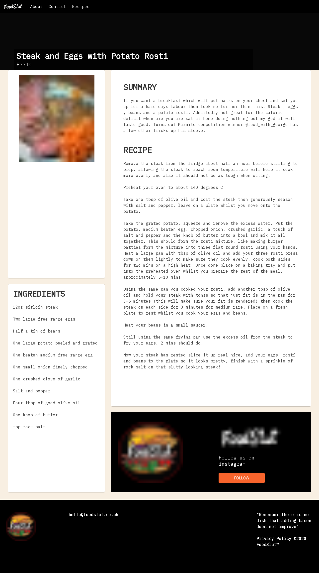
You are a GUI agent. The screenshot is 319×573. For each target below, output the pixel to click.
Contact (57, 6)
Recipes (80, 6)
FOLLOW (241, 477)
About (36, 6)
